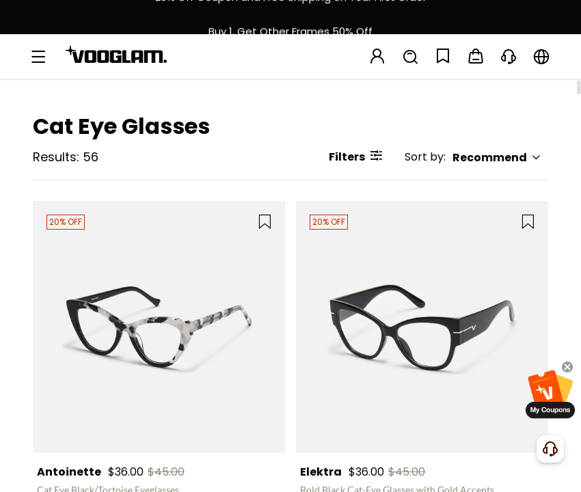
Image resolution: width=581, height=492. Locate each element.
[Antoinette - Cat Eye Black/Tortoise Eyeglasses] (159, 327)
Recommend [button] (496, 157)
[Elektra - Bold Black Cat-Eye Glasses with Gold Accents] (422, 327)
